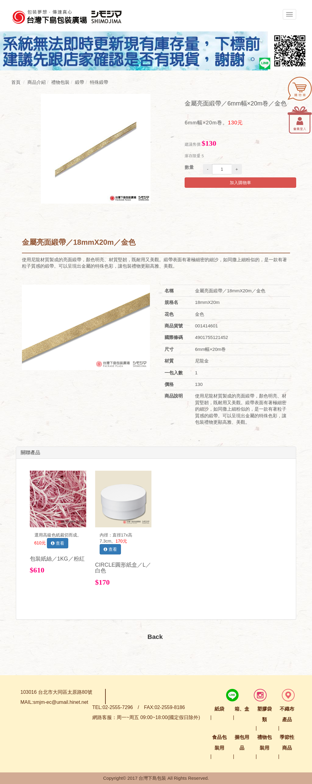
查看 (57, 543)
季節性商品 (287, 742)
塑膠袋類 (264, 714)
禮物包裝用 (264, 742)
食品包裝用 (219, 742)
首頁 (15, 82)
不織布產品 (287, 714)
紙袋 (219, 708)
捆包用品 (242, 742)
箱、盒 (242, 708)
